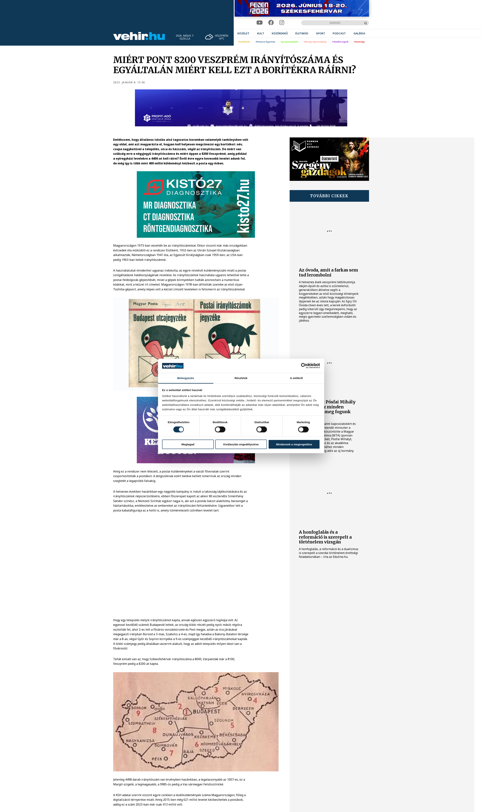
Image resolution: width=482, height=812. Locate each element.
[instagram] (281, 23)
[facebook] (271, 23)
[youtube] (259, 23)
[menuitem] (243, 33)
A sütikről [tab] (296, 378)
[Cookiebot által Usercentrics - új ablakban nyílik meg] (304, 366)
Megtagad (187, 444)
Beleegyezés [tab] (185, 378)
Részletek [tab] (240, 378)
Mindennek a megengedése (294, 444)
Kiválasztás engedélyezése (241, 444)
